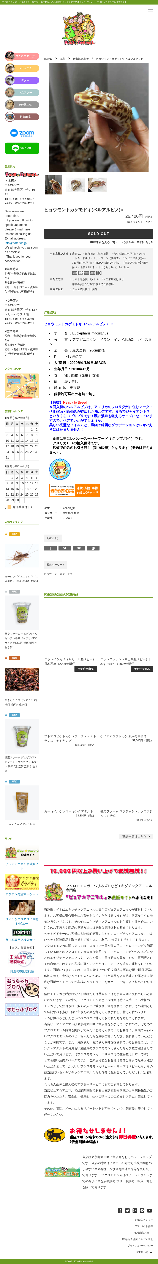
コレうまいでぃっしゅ (22, 823)
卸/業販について (143, 1232)
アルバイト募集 (144, 1226)
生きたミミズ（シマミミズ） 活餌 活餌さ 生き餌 (21, 702)
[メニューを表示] (150, 11)
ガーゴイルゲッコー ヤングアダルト (68, 811)
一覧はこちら (136, 836)
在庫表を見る (101, 242)
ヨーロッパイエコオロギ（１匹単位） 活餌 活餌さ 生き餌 (21, 579)
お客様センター (144, 1219)
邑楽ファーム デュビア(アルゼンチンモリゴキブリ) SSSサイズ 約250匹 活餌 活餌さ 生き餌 (21, 640)
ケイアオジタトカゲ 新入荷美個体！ (125, 736)
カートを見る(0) (125, 242)
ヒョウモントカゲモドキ (58, 573)
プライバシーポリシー (140, 1245)
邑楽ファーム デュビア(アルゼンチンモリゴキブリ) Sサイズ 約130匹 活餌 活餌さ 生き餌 (22, 764)
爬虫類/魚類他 (81, 58)
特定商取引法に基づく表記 (137, 1239)
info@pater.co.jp (16, 243)
